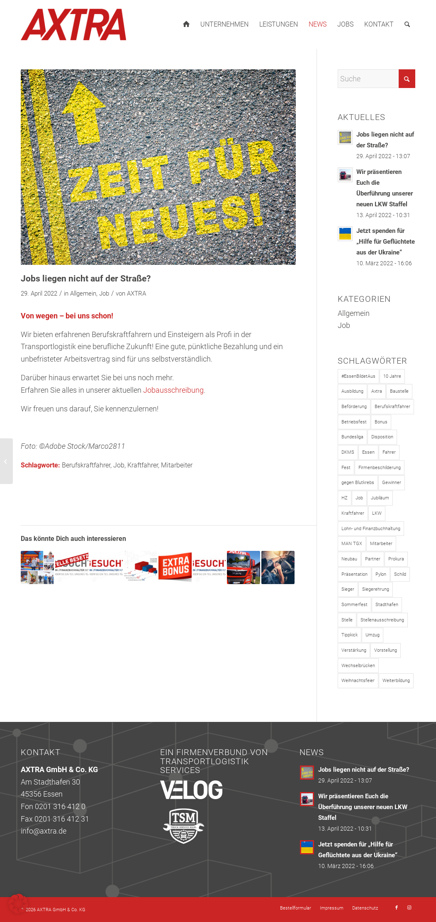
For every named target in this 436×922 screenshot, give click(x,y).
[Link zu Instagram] (409, 908)
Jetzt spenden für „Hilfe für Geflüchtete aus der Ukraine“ (385, 241)
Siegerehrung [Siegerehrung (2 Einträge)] (375, 589)
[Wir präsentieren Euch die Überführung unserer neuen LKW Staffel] (6, 461)
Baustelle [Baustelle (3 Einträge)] (399, 391)
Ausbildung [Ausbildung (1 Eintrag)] (352, 391)
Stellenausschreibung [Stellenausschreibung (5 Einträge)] (382, 620)
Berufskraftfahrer (86, 465)
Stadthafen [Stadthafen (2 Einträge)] (386, 604)
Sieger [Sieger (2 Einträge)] (347, 589)
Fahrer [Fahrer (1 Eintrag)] (389, 452)
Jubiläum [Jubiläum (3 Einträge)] (380, 498)
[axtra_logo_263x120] (73, 24)
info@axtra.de (43, 831)
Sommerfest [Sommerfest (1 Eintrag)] (354, 604)
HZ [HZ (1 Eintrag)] (344, 498)
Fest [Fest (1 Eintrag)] (346, 467)
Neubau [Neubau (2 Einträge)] (349, 559)
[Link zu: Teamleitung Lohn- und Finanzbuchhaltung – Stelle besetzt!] (71, 567)
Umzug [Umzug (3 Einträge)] (372, 635)
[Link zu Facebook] (396, 908)
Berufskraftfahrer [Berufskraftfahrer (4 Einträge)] (392, 406)
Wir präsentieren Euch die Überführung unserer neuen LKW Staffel (362, 807)
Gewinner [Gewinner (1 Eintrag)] (391, 482)
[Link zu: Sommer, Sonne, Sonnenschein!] (37, 567)
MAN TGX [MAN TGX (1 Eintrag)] (351, 543)
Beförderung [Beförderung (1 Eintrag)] (354, 406)
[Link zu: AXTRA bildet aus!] (243, 567)
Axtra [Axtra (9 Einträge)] (376, 391)
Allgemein (83, 293)
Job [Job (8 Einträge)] (359, 498)
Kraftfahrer (142, 465)
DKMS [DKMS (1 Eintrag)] (347, 452)
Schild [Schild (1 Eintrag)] (400, 574)
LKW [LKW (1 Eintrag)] (377, 513)
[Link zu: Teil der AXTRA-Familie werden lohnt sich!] (175, 567)
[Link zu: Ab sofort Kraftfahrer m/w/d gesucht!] (278, 567)
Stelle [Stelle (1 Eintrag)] (347, 620)
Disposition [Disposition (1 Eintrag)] (382, 437)
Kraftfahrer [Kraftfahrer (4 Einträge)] (352, 513)
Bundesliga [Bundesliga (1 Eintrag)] (352, 437)
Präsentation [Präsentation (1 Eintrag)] (354, 574)
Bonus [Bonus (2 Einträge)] (381, 422)
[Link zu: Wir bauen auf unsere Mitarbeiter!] (140, 567)
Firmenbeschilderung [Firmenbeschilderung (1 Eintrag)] (379, 467)
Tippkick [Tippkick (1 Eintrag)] (349, 635)
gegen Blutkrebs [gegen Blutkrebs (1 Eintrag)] (357, 482)
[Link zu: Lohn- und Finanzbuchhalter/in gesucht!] (106, 567)
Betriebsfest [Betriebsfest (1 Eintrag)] (354, 422)
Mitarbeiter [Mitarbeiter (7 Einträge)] (381, 543)
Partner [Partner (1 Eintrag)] (372, 559)
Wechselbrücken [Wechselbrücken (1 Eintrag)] (358, 665)
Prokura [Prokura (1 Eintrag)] (396, 559)
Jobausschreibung (173, 390)
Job (104, 293)
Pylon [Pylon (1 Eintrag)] (380, 574)
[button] (18, 903)
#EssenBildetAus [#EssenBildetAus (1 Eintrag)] (358, 376)
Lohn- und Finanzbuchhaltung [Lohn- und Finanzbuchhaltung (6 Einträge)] (370, 528)
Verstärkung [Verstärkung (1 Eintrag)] (353, 650)
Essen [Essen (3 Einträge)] (368, 452)
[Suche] (407, 24)
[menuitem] (186, 24)
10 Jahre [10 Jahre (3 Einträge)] (392, 376)
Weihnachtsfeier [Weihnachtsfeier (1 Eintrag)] (358, 680)
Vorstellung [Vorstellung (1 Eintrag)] (385, 650)
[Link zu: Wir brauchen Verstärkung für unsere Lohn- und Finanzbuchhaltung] (209, 567)
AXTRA (136, 293)
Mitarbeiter (176, 465)
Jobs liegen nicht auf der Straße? (363, 769)
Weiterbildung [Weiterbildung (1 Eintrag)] (396, 680)
